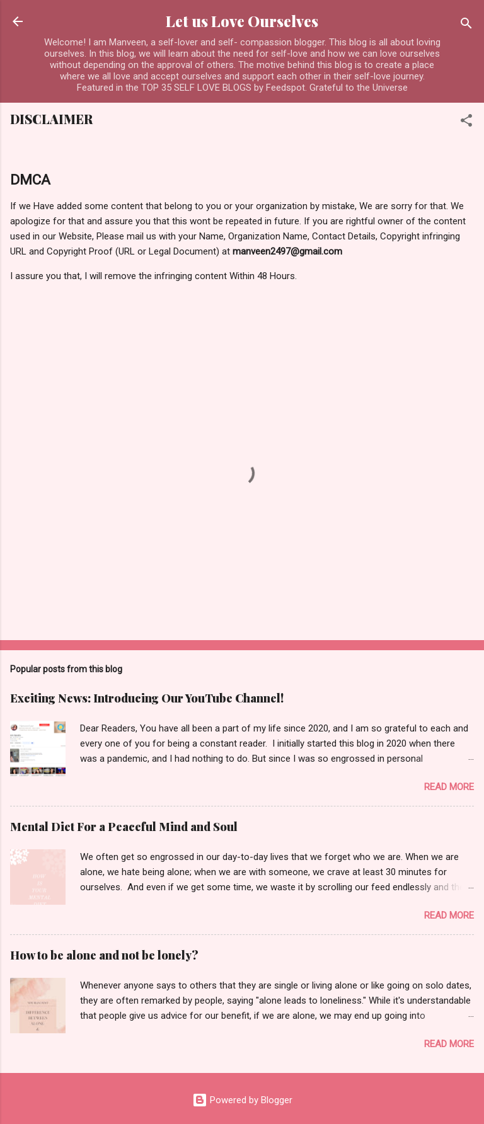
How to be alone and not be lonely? (104, 955)
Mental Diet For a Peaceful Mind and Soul (124, 826)
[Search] (466, 25)
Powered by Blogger (242, 1100)
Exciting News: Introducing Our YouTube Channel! (147, 698)
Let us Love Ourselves (242, 21)
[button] (466, 122)
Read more (449, 787)
